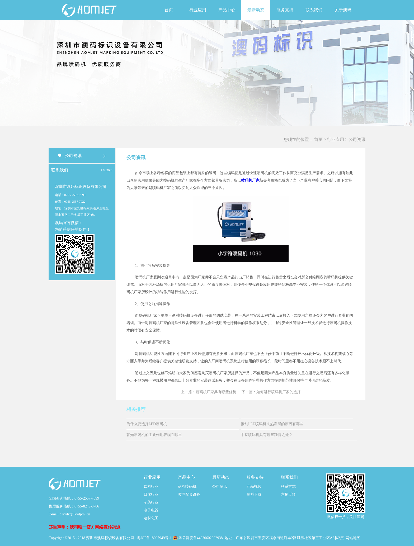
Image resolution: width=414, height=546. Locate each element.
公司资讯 (357, 139)
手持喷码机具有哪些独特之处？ (267, 435)
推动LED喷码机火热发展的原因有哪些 (272, 424)
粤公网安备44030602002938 (201, 538)
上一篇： (208, 392)
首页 (168, 10)
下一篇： (271, 392)
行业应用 (335, 139)
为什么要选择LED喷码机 (146, 424)
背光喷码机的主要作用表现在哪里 (154, 435)
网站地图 (353, 538)
